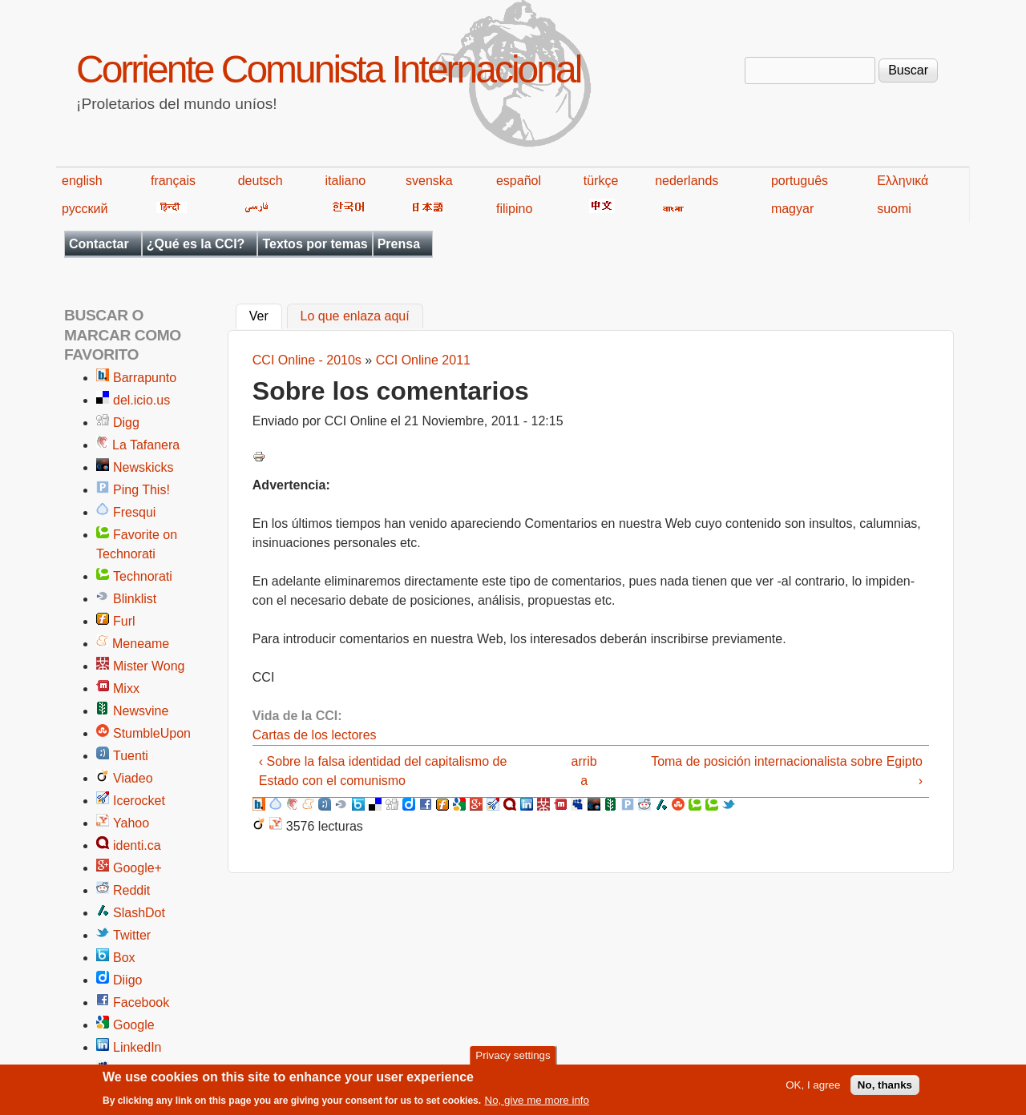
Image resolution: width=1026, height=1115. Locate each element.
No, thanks (885, 1089)
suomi (894, 208)
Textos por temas (314, 244)
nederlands (686, 180)
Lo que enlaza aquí (355, 317)
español (518, 180)
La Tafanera (146, 445)
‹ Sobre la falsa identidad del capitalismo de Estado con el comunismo (383, 771)
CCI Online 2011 (423, 360)
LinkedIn (137, 1047)
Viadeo (133, 778)
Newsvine (140, 711)
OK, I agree (813, 1089)
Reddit (131, 890)
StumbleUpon (152, 733)
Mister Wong (149, 666)
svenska (429, 180)
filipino (514, 208)
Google (134, 1025)
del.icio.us (141, 400)
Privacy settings (512, 1059)
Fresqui (134, 512)
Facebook (141, 1002)
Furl (124, 621)
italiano (345, 180)
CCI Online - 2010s (307, 360)
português (799, 180)
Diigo (127, 980)
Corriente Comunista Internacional (328, 69)
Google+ (137, 868)
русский (84, 208)
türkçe (601, 180)
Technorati (142, 576)
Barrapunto (144, 377)
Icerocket (139, 800)
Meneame (140, 643)
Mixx (126, 688)
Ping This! (141, 490)
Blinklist (134, 599)
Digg (126, 422)
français (173, 180)
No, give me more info (537, 1105)
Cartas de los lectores (314, 735)
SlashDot (139, 913)
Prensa (399, 244)
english (82, 180)
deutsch (260, 180)
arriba (584, 771)
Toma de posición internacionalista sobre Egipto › (787, 771)
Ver (265, 315)
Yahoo (131, 823)
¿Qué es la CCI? (196, 244)
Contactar (99, 244)
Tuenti (130, 756)
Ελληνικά (902, 180)
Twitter (132, 935)
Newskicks (143, 467)
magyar (792, 208)
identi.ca (137, 845)
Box (124, 957)
